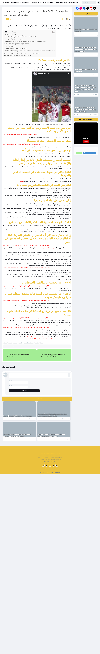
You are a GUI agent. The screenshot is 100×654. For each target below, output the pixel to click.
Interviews (34, 2)
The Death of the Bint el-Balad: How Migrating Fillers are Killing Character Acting (85, 109)
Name (11, 380)
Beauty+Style (59, 2)
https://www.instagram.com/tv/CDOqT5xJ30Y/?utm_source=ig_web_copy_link (26, 245)
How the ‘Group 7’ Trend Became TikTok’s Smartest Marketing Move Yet (51, 435)
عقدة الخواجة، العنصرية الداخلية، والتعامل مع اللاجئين (16, 48)
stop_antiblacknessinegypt (48, 248)
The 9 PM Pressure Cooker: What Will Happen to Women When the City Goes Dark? (85, 49)
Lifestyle (41, 2)
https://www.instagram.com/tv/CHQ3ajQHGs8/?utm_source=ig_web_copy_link (26, 327)
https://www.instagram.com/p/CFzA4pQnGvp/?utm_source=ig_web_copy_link (26, 286)
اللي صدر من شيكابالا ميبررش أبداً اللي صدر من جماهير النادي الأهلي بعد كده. (21, 36)
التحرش (36, 342)
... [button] (80, 2)
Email (10, 385)
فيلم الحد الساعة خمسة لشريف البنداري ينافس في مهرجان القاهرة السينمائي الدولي (53, 355)
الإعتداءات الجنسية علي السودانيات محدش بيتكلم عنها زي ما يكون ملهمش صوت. (22, 53)
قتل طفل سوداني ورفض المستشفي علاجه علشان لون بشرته (18, 55)
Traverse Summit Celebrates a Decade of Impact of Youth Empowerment (16, 435)
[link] (69, 19)
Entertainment (14, 2)
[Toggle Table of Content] (53, 32)
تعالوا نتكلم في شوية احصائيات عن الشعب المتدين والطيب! (17, 43)
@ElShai (86, 138)
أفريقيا (41, 342)
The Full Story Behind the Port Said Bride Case (86, 70)
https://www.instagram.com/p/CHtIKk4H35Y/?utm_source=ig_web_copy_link (25, 318)
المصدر (26, 179)
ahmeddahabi (8, 367)
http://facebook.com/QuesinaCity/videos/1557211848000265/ (20, 135)
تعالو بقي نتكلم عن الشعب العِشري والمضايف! (14, 45)
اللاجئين (10, 342)
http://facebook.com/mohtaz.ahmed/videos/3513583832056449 (21, 144)
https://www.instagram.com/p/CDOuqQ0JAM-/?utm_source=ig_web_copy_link (26, 268)
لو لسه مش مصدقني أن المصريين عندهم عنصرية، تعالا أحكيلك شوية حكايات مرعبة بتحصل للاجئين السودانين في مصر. (30, 50)
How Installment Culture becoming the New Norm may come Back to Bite (52, 415)
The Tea (6, 2)
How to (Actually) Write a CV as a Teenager (17, 416)
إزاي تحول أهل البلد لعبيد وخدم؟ (11, 46)
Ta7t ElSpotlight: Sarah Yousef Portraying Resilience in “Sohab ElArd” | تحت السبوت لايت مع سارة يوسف (85, 88)
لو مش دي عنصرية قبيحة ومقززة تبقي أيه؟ (14, 39)
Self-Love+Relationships (71, 2)
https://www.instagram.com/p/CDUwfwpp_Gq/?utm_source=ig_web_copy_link (26, 300)
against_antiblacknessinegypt (36, 336)
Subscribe (86, 141)
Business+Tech (24, 2)
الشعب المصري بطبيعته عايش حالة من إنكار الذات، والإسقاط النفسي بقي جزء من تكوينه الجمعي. (25, 41)
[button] (65, 19)
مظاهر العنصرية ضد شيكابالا (10, 34)
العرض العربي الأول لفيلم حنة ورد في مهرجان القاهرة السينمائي (18, 355)
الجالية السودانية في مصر (28, 342)
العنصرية (15, 342)
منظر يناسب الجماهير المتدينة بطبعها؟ (12, 38)
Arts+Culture (49, 2)
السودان (20, 342)
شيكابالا (5, 342)
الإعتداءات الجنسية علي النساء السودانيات (13, 52)
